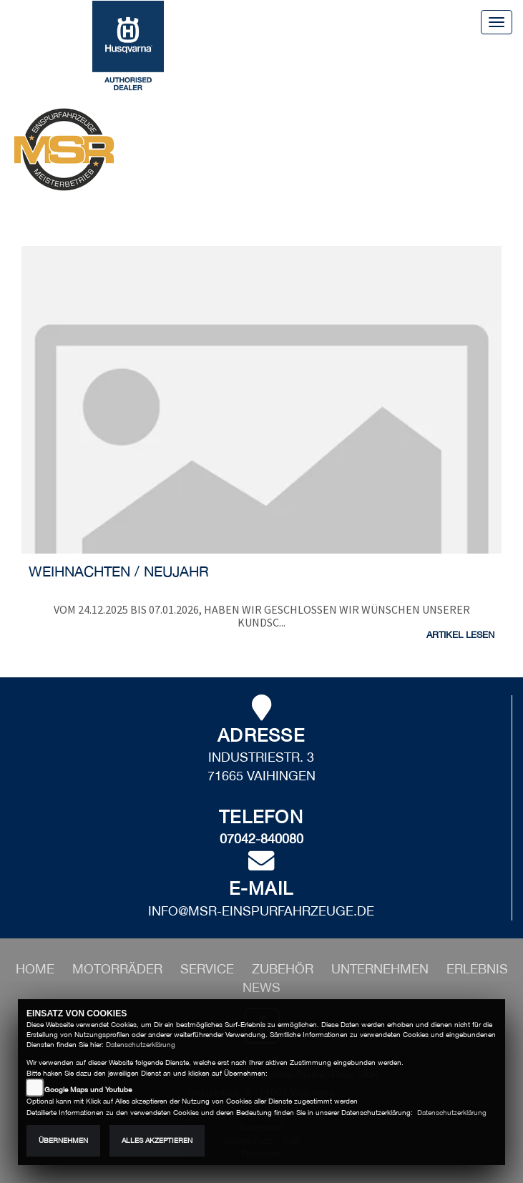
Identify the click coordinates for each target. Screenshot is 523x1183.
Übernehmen (63, 1140)
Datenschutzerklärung (140, 1045)
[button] (119, 968)
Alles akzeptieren (157, 1140)
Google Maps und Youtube (88, 1090)
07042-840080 (261, 838)
